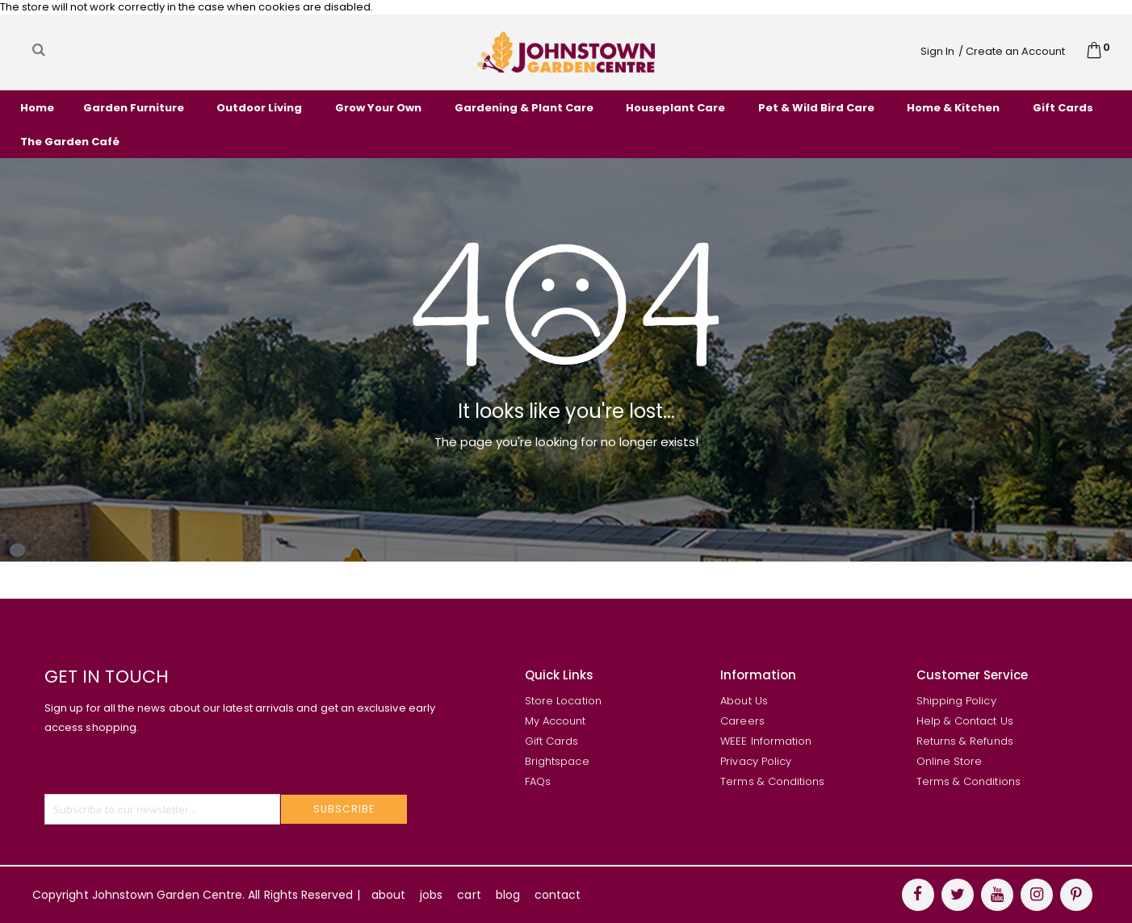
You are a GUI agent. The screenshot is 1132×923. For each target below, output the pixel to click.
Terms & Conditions (772, 781)
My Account (555, 721)
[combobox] (189, 50)
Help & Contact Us (964, 721)
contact (558, 895)
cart (468, 895)
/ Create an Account (1011, 51)
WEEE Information (765, 741)
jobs (431, 895)
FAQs (538, 781)
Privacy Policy (755, 761)
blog (508, 895)
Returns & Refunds (964, 741)
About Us (744, 700)
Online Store (949, 761)
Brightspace (557, 761)
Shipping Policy (956, 700)
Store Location (563, 700)
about (388, 895)
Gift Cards (552, 741)
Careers (742, 721)
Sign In (937, 51)
